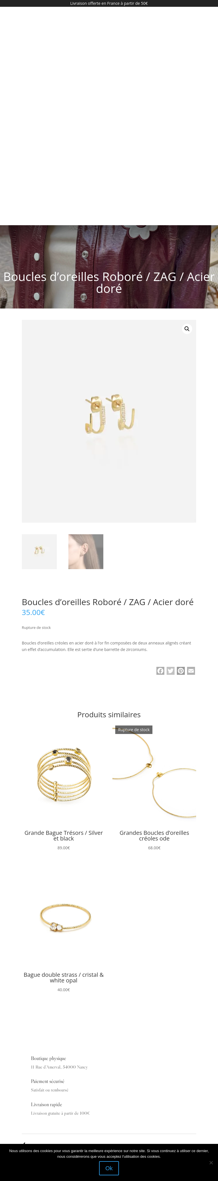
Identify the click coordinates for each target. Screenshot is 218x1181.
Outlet (27, 1037)
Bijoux (27, 1019)
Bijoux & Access (36, 1010)
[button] (187, 110)
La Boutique (32, 992)
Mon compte (32, 1046)
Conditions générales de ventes (48, 1064)
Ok (109, 1168)
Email (26, 1107)
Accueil (28, 983)
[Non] (211, 1162)
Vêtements (30, 1001)
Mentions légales (36, 1055)
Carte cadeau (33, 1028)
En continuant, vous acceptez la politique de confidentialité (57, 1132)
